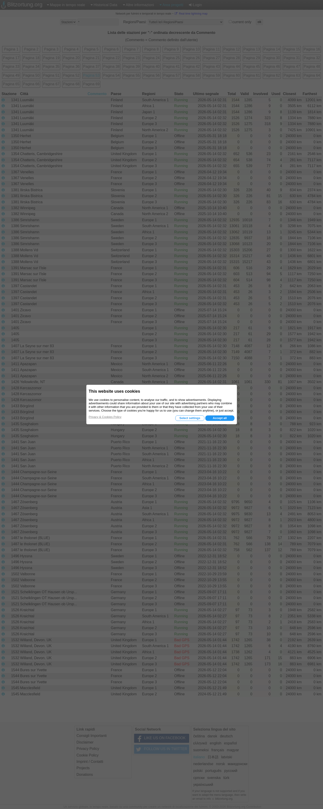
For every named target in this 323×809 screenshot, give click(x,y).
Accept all (220, 418)
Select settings (189, 418)
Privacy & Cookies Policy (105, 417)
